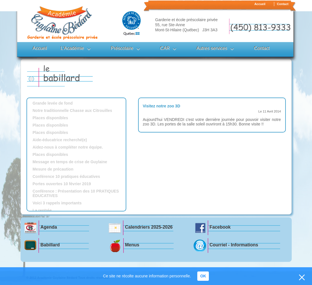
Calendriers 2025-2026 (149, 227)
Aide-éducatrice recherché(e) (60, 140)
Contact (283, 4)
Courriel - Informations (234, 244)
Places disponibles (50, 118)
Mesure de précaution (53, 169)
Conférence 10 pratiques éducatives (66, 176)
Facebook (220, 227)
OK (203, 276)
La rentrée (42, 210)
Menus (132, 244)
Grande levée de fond (53, 103)
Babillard (50, 244)
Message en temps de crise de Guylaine (70, 162)
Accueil (259, 4)
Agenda (49, 227)
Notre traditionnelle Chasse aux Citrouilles (72, 110)
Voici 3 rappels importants (57, 203)
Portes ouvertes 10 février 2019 (62, 184)
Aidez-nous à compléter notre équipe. (68, 147)
